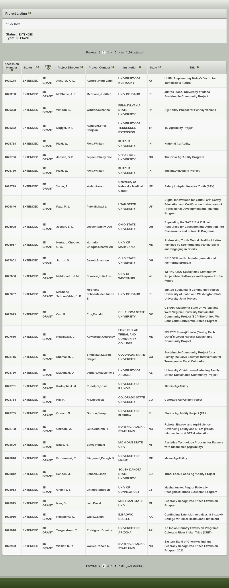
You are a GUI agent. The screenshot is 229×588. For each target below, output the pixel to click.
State (154, 67)
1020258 (10, 94)
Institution (130, 67)
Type (48, 65)
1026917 (10, 244)
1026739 (10, 170)
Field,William (95, 143)
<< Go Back (13, 23)
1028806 (10, 444)
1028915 (10, 503)
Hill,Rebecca (95, 399)
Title (193, 67)
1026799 (10, 186)
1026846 (10, 206)
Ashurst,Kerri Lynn (100, 80)
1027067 (10, 294)
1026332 (10, 127)
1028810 (10, 458)
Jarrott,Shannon (98, 260)
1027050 (10, 276)
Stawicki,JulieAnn (99, 276)
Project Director (68, 67)
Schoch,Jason (96, 474)
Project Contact (100, 67)
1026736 (10, 157)
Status (28, 67)
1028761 (10, 386)
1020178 (10, 80)
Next (121, 52)
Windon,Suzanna (98, 110)
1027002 (10, 260)
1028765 (10, 413)
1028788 (10, 429)
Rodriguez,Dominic (100, 530)
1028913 (10, 489)
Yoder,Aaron (95, 186)
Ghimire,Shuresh (98, 489)
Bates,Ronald (96, 444)
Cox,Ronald (95, 314)
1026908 (10, 226)
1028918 (10, 530)
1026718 (10, 143)
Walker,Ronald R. (98, 546)
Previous (91, 52)
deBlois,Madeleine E (101, 372)
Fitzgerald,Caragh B (100, 458)
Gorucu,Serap (96, 413)
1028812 (10, 474)
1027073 (10, 314)
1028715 (10, 357)
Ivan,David (94, 503)
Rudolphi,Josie (97, 386)
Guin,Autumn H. (98, 429)
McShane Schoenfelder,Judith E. (100, 294)
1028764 (10, 399)
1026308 (10, 110)
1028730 (10, 372)
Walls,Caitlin (95, 516)
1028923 (10, 546)
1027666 (10, 336)
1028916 (10, 516)
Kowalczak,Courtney (101, 336)
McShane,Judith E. (99, 94)
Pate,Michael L (97, 206)
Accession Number (12, 65)
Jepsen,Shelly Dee (99, 157)
